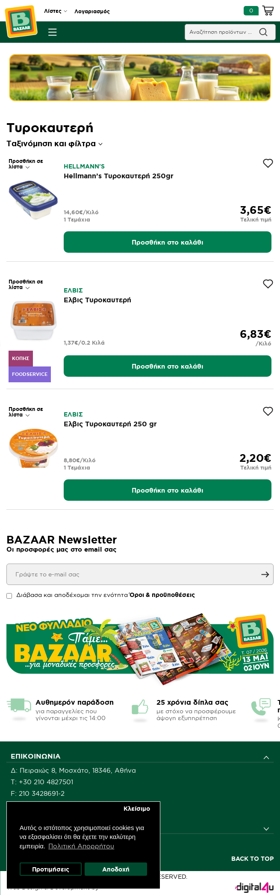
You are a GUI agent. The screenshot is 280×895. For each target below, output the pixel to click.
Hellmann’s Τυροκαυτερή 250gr (119, 176)
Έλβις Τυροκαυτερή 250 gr (110, 424)
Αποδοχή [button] (116, 868)
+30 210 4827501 (46, 782)
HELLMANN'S (84, 166)
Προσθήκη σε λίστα (26, 163)
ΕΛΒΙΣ (73, 290)
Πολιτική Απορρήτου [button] (82, 845)
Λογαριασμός (92, 11)
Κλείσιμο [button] (137, 808)
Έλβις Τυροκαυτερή (97, 300)
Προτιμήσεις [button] (50, 868)
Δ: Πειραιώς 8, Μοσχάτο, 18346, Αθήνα (73, 770)
